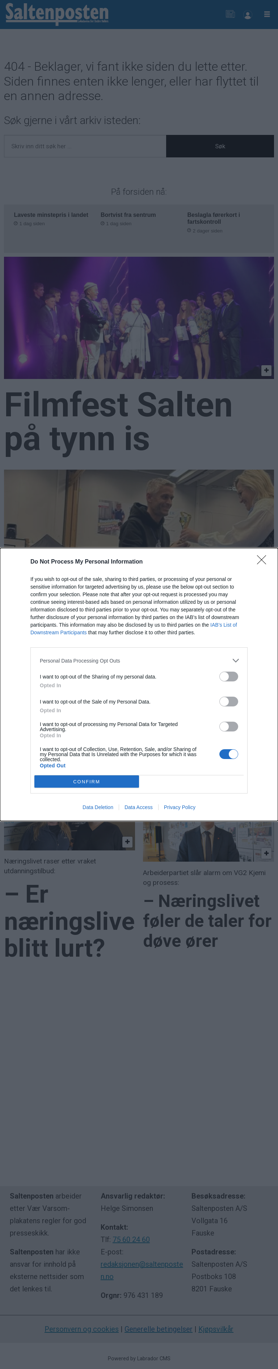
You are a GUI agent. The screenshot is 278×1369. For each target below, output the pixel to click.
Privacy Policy (179, 807)
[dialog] (139, 684)
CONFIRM (86, 781)
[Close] (264, 562)
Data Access (139, 807)
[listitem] (139, 660)
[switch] (228, 676)
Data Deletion (98, 807)
